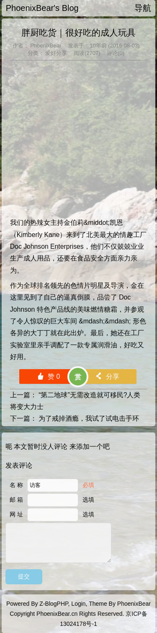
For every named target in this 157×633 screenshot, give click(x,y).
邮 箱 (16, 499)
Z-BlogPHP (53, 603)
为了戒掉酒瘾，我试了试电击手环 (89, 418)
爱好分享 (55, 53)
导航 (142, 8)
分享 (107, 376)
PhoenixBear (45, 45)
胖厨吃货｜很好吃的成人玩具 (78, 32)
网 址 (16, 514)
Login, (79, 603)
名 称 (16, 485)
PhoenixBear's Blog (42, 8)
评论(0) (115, 53)
